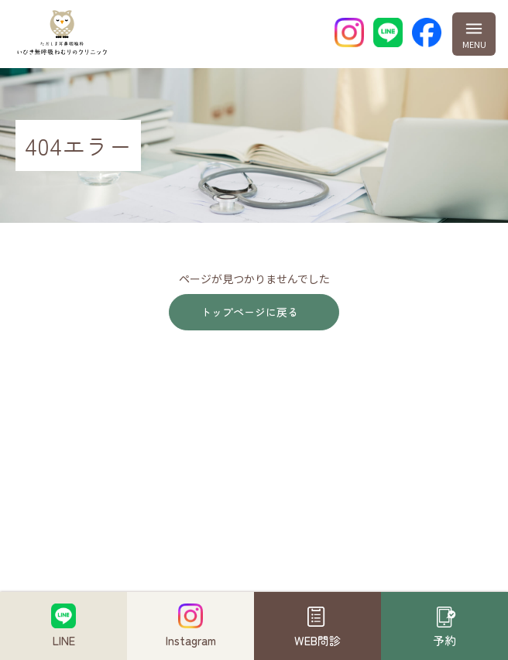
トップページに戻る (249, 312)
